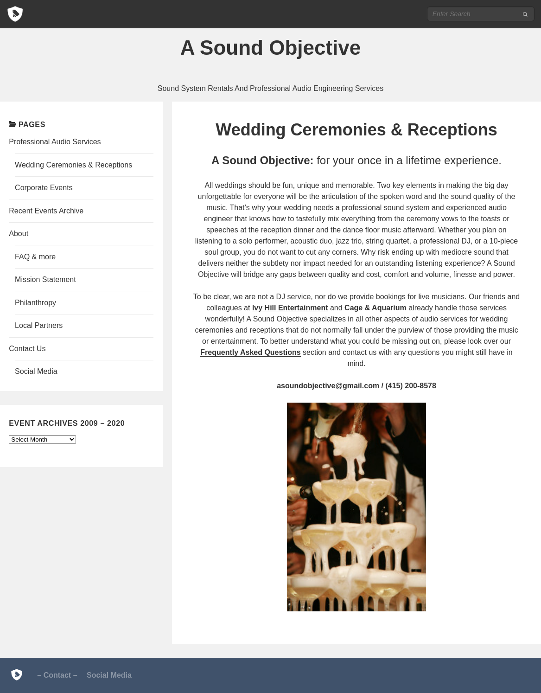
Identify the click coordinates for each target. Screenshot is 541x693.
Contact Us (27, 349)
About (18, 233)
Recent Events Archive (46, 211)
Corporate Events (44, 188)
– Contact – (57, 675)
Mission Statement (45, 279)
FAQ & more (35, 257)
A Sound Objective (270, 47)
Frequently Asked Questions (250, 352)
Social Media (36, 371)
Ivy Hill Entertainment (290, 308)
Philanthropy (35, 303)
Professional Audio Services (55, 142)
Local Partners (39, 325)
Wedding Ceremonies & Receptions (73, 165)
